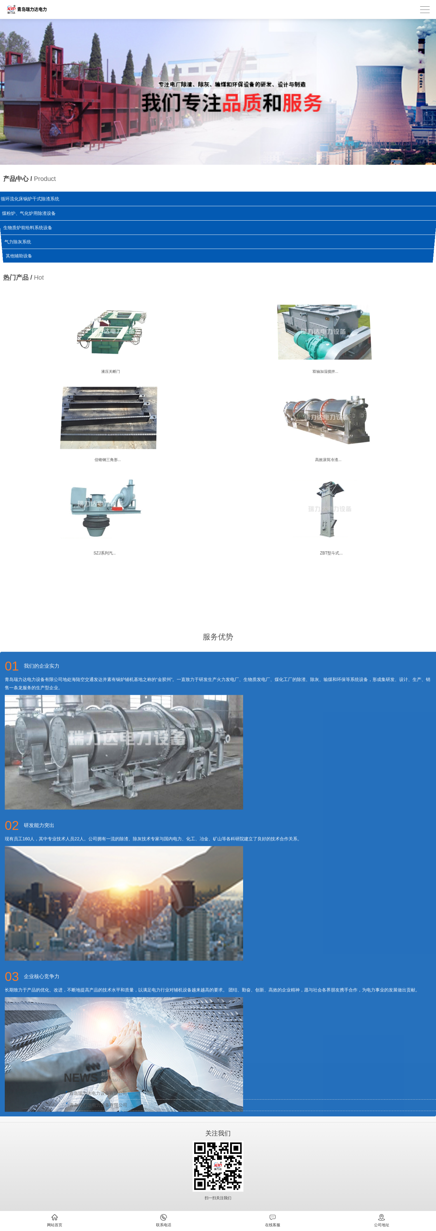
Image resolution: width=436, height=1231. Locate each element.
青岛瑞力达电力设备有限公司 (295, 1093)
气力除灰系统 (18, 241)
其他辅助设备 (20, 255)
